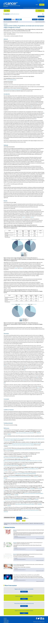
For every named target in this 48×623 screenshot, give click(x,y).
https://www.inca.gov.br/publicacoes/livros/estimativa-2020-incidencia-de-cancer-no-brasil (22, 460)
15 (4, 382)
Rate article (41, 19)
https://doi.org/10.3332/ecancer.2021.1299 (11, 21)
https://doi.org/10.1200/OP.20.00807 (11, 465)
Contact (5, 617)
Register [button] (41, 4)
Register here (24, 591)
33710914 (24, 465)
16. (4, 501)
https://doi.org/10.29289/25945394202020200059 (25, 473)
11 (24, 367)
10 (4, 365)
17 (38, 387)
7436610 (13, 470)
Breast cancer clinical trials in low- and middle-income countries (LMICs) (27, 574)
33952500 (6, 511)
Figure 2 (21, 268)
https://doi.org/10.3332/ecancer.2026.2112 (19, 580)
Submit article (41, 16)
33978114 (36, 476)
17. (4, 507)
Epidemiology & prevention (38, 523)
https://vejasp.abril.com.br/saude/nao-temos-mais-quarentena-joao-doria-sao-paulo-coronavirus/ (23, 449)
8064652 (5, 477)
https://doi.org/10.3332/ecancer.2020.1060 (25, 432)
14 (24, 380)
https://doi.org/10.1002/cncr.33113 (31, 468)
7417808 (16, 494)
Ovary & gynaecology (14, 523)
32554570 (25, 457)
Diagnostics (31, 523)
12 (24, 369)
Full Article (40, 21)
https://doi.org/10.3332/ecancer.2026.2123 (19, 537)
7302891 (9, 434)
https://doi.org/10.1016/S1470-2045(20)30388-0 (33, 493)
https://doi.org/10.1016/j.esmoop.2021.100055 (24, 504)
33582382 (40, 504)
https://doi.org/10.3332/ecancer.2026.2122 (19, 559)
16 (37, 387)
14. (4, 490)
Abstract (36, 21)
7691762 (36, 499)
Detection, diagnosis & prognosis (23, 523)
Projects (5, 619)
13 (37, 377)
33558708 (32, 488)
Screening (5, 524)
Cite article (35, 19)
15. (4, 496)
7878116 (9, 505)
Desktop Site (6, 622)
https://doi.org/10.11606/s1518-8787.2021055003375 (20, 476)
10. (4, 471)
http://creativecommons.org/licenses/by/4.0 (13, 89)
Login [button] (37, 4)
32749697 (6, 470)
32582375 (39, 432)
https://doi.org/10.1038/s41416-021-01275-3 (18, 488)
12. (4, 479)
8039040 (40, 488)
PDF (43, 21)
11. (4, 475)
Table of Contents (7, 19)
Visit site (24, 598)
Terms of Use (6, 621)
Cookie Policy (6, 620)
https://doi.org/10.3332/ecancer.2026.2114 (19, 569)
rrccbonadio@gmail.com (11, 79)
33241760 (29, 499)
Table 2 (16, 268)
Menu (7, 10)
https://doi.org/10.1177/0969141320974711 (14, 499)
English (39, 0)
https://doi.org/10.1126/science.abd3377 (12, 457)
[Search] (43, 14)
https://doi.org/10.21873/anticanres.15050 (29, 510)
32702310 (9, 494)
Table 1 (23, 217)
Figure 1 (32, 217)
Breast (9, 523)
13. (4, 485)
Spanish (43, 0)
